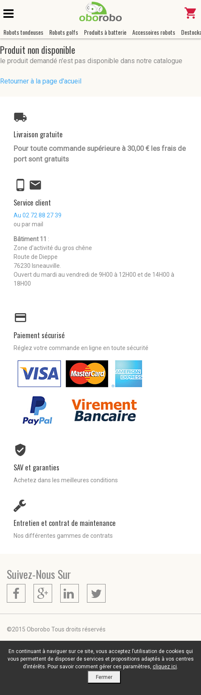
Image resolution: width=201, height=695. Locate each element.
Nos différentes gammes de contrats (63, 535)
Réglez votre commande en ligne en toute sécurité (81, 348)
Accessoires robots (153, 32)
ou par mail (28, 224)
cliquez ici (165, 667)
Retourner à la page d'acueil (40, 81)
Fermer (104, 677)
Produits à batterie (105, 32)
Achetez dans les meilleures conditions (66, 480)
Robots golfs (63, 32)
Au (37, 215)
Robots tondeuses (23, 32)
